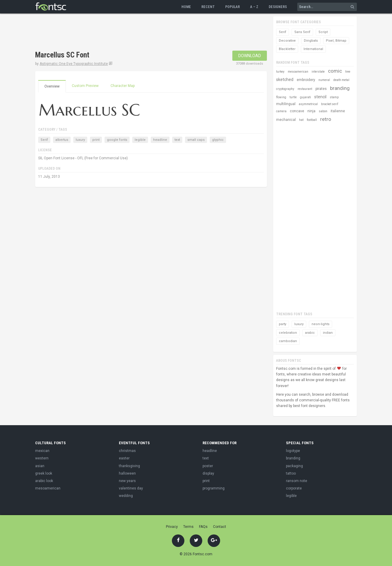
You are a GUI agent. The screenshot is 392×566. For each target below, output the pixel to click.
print (95, 140)
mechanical (286, 120)
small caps (196, 140)
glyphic (218, 140)
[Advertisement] (143, 32)
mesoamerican (298, 71)
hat (301, 119)
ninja (311, 111)
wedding (126, 496)
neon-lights (320, 324)
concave (297, 111)
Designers (278, 7)
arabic (310, 333)
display (208, 473)
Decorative (287, 41)
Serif (44, 140)
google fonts (117, 140)
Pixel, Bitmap (336, 41)
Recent (208, 7)
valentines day (131, 488)
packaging (294, 466)
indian (328, 333)
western (42, 458)
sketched (284, 79)
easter (124, 458)
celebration (288, 333)
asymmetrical (308, 104)
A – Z (254, 7)
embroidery (306, 80)
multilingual (285, 104)
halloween (127, 473)
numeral (324, 80)
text (177, 140)
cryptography (285, 89)
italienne (338, 111)
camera (281, 111)
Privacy (172, 527)
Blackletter (287, 49)
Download (249, 55)
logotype (293, 451)
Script (323, 32)
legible (140, 140)
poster (208, 466)
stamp (334, 97)
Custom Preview (85, 86)
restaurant (305, 89)
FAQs (203, 527)
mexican (42, 451)
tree (347, 71)
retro (325, 119)
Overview (52, 86)
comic (335, 71)
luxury (80, 140)
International (313, 49)
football (312, 119)
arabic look (44, 481)
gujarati (305, 97)
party (282, 324)
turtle (293, 97)
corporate (294, 488)
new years (127, 481)
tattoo (291, 473)
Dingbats (311, 41)
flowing (281, 97)
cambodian (288, 341)
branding (340, 88)
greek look (43, 473)
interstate (318, 71)
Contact (219, 527)
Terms (188, 527)
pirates (321, 89)
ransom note (296, 481)
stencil (320, 96)
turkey (280, 71)
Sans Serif (302, 32)
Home (186, 7)
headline (160, 140)
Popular (232, 7)
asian (39, 466)
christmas (127, 451)
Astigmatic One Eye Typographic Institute (74, 64)
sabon (323, 111)
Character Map (123, 86)
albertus (61, 140)
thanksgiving (129, 466)
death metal (341, 80)
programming (214, 488)
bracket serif (329, 104)
